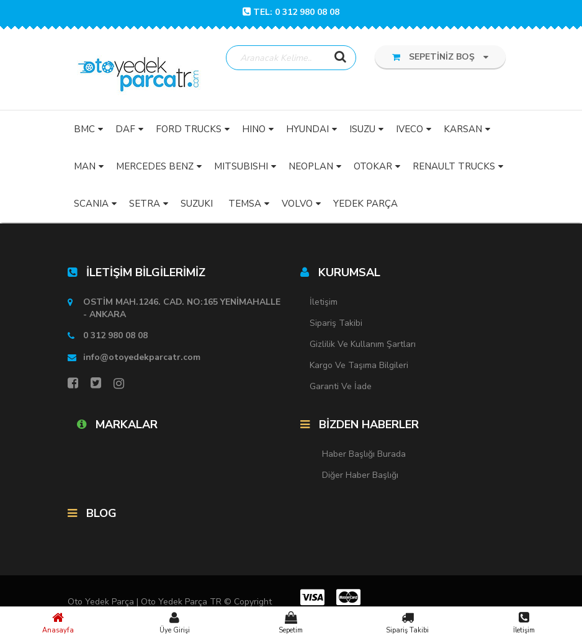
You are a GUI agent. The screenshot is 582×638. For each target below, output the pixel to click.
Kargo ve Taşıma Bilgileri (359, 365)
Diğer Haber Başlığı (360, 475)
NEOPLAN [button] (311, 166)
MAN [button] (85, 166)
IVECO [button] (409, 129)
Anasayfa (58, 622)
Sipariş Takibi (407, 622)
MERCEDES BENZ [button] (155, 166)
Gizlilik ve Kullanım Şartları (363, 344)
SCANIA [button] (91, 203)
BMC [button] (84, 129)
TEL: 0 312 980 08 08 (291, 12)
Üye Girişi (175, 622)
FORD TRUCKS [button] (189, 129)
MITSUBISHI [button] (241, 166)
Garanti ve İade (341, 386)
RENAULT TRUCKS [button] (454, 166)
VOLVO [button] (297, 203)
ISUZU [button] (362, 129)
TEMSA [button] (244, 203)
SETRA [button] (144, 203)
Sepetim (291, 622)
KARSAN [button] (463, 129)
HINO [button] (254, 129)
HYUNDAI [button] (307, 129)
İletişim (523, 622)
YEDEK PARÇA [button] (365, 203)
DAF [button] (125, 129)
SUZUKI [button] (197, 203)
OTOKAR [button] (373, 166)
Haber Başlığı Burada (364, 454)
